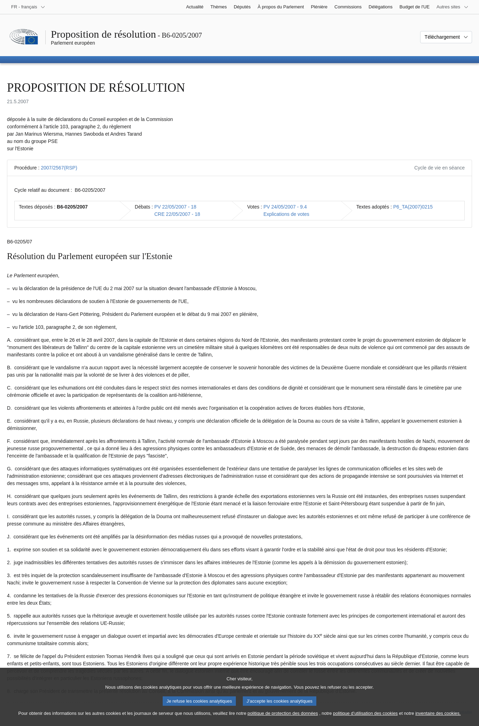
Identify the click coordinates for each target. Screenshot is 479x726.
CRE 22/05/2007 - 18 (177, 214)
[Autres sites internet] (452, 7)
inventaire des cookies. (438, 720)
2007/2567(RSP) (59, 168)
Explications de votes (286, 214)
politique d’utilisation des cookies (365, 720)
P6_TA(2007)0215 (413, 207)
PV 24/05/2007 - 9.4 (285, 207)
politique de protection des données (283, 720)
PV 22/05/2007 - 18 (175, 207)
